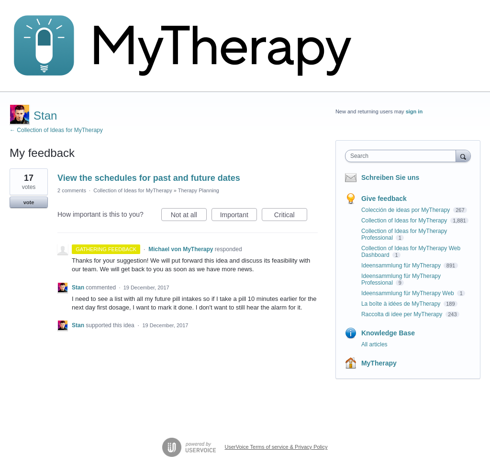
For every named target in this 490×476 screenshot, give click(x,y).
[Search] (463, 156)
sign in (414, 111)
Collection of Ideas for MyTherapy (132, 190)
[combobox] (403, 156)
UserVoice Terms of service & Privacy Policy (276, 447)
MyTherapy (379, 363)
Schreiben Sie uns (390, 177)
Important (238, 216)
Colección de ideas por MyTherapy (406, 210)
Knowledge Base (388, 333)
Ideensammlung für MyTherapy (401, 265)
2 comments (71, 190)
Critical (290, 216)
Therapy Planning (198, 190)
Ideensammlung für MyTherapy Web (408, 293)
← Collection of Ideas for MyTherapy (56, 130)
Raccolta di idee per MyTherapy (402, 314)
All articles (374, 344)
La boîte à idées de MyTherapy (401, 303)
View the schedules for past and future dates (148, 178)
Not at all (189, 216)
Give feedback (384, 198)
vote (28, 202)
